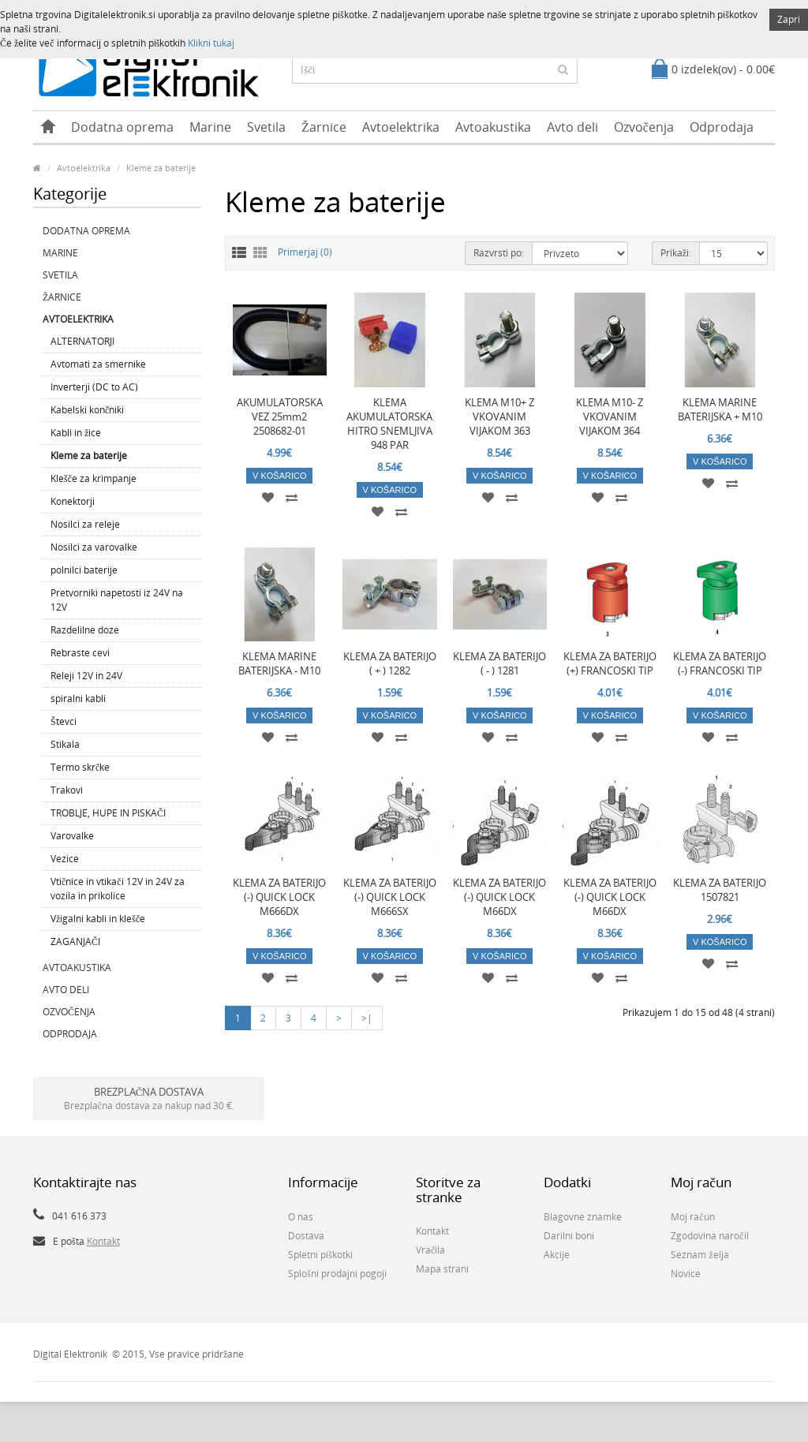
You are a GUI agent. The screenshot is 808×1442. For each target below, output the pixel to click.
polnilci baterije (84, 570)
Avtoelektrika (401, 127)
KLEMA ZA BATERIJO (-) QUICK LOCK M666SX (389, 897)
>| (366, 1018)
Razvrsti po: (498, 253)
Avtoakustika (493, 127)
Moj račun (692, 1216)
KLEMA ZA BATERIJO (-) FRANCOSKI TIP (719, 663)
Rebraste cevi (80, 652)
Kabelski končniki (87, 410)
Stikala (65, 744)
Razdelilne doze (84, 630)
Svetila (266, 127)
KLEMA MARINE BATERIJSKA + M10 (720, 409)
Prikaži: (675, 253)
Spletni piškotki (320, 1254)
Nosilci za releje (85, 524)
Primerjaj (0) (305, 252)
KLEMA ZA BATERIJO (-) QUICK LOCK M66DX (499, 897)
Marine (210, 127)
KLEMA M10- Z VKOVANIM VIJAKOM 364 (609, 416)
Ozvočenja (644, 127)
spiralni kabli (78, 698)
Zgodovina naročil (709, 1235)
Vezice (64, 858)
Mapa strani (442, 1269)
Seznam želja (699, 1254)
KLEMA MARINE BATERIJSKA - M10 (279, 663)
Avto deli (572, 127)
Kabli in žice (75, 432)
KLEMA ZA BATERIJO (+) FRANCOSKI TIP (609, 663)
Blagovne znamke (583, 1216)
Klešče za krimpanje (93, 478)
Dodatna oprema (122, 127)
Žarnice (323, 127)
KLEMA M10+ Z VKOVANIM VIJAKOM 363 (499, 416)
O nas (300, 1216)
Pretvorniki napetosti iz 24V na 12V (116, 600)
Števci (63, 721)
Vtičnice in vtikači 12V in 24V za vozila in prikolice (117, 888)
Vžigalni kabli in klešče (97, 918)
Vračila (430, 1250)
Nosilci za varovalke (93, 547)
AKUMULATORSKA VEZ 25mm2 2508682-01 (280, 416)
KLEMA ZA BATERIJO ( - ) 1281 (499, 663)
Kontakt (103, 1241)
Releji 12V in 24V (86, 675)
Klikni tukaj (211, 43)
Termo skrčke (80, 767)
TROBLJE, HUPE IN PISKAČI (108, 813)
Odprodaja (722, 127)
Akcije (557, 1254)
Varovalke (72, 835)
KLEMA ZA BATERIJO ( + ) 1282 (389, 663)
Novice (686, 1273)
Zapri (788, 19)
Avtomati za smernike (98, 364)
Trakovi (66, 790)
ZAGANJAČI (75, 941)
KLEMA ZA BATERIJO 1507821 (719, 890)
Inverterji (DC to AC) (94, 387)
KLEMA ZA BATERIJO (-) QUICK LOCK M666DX (279, 897)
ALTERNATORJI (82, 341)
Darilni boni (569, 1235)
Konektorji (72, 501)
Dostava (306, 1235)
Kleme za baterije (161, 168)
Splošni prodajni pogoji (337, 1273)
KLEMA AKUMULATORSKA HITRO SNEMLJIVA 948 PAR (389, 423)
